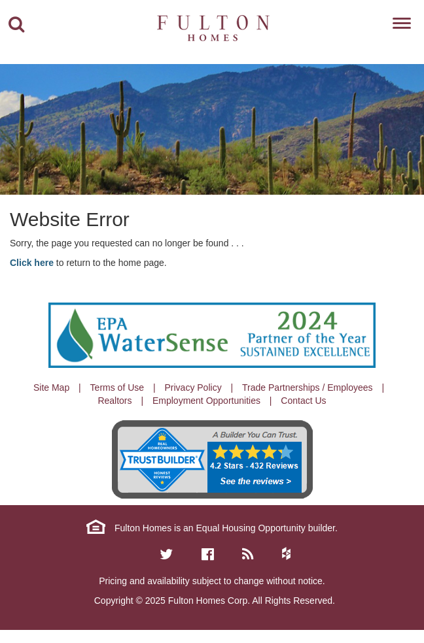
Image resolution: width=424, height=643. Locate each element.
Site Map (51, 387)
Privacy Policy (193, 387)
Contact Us (303, 400)
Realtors (114, 400)
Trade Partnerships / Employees (307, 387)
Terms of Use (117, 387)
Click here (32, 262)
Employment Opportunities (206, 400)
